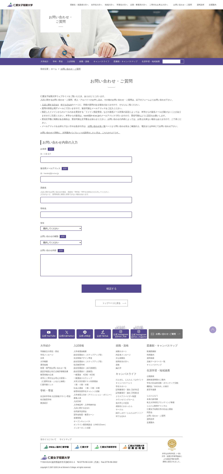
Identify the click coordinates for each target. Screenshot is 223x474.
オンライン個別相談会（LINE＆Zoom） (90, 425)
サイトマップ (66, 439)
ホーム (54, 69)
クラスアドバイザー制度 (126, 396)
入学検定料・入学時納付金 (85, 405)
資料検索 (150, 358)
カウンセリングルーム (125, 400)
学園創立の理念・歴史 (49, 351)
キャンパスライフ (101, 61)
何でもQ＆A (66, 105)
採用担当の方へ (122, 361)
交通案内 (212, 5)
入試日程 (77, 401)
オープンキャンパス (82, 421)
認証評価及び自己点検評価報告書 (54, 371)
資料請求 (200, 5)
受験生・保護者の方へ (79, 5)
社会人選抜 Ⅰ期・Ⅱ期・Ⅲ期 (87, 388)
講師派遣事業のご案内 (156, 380)
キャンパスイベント (124, 383)
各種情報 (77, 418)
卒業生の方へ (122, 5)
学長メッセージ (46, 355)
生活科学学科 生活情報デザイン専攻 (55, 396)
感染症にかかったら (124, 406)
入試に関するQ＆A (50, 105)
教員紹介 (44, 403)
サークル (119, 409)
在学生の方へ (96, 5)
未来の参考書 (152, 399)
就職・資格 (84, 61)
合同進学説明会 (80, 411)
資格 (117, 365)
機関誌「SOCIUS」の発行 (158, 386)
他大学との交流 (122, 403)
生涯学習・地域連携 (151, 61)
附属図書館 (151, 351)
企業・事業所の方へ (138, 5)
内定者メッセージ (123, 355)
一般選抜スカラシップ (83, 378)
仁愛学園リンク (46, 385)
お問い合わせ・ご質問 (182, 5)
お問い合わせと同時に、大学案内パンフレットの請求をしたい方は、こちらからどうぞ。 (80, 133)
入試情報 (71, 61)
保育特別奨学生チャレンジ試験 (87, 391)
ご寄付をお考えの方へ (158, 5)
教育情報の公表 (46, 375)
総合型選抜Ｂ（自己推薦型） (86, 368)
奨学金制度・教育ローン (84, 415)
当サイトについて (48, 439)
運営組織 (44, 365)
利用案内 (150, 355)
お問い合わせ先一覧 (97, 126)
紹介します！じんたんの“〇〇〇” (129, 413)
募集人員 (77, 398)
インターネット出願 (82, 428)
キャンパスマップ (154, 365)
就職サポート (121, 351)
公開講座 (150, 376)
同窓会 (149, 412)
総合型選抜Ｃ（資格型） (84, 371)
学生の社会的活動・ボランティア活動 (162, 383)
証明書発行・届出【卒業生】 (128, 393)
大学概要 (44, 361)
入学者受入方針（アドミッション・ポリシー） (93, 395)
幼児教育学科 (45, 400)
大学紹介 (44, 61)
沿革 (42, 358)
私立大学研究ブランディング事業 (161, 402)
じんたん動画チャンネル (157, 406)
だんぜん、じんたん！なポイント (129, 380)
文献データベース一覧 (156, 361)
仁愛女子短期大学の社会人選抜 (160, 409)
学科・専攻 (58, 61)
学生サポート (121, 386)
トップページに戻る (111, 303)
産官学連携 (151, 390)
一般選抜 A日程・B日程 (84, 375)
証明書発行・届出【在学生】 (128, 390)
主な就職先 (120, 358)
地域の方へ (109, 5)
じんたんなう (152, 396)
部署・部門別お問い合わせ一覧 (53, 368)
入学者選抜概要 (80, 351)
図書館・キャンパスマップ (126, 61)
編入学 (118, 368)
